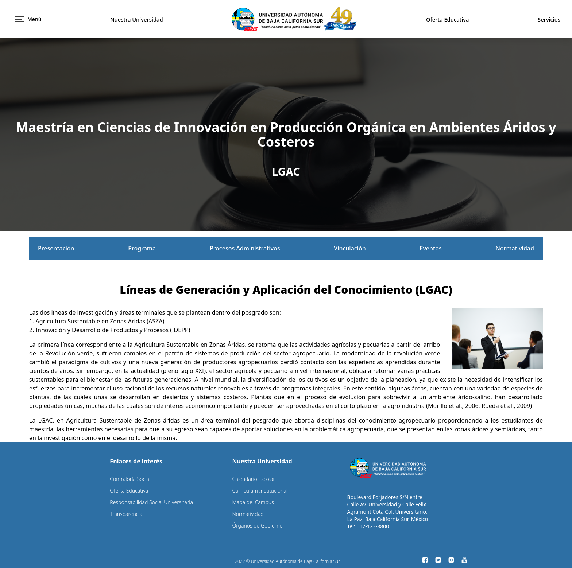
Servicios (549, 19)
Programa (142, 248)
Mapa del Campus (253, 502)
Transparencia (126, 513)
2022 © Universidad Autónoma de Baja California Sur (287, 561)
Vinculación (350, 248)
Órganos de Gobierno (257, 525)
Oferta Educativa (447, 19)
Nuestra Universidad (136, 19)
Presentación (56, 248)
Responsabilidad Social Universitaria (151, 502)
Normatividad (514, 248)
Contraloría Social (130, 478)
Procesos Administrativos (245, 248)
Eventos (431, 248)
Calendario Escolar (253, 478)
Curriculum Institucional (259, 490)
